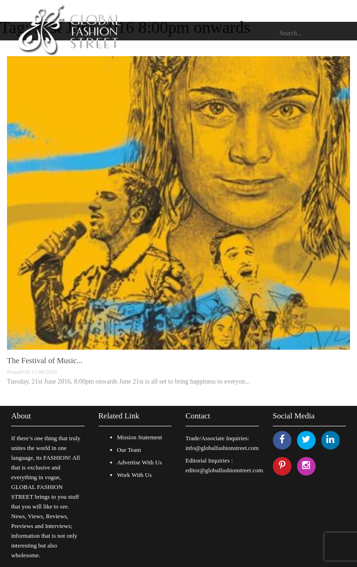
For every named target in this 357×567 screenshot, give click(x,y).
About (21, 415)
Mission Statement (139, 437)
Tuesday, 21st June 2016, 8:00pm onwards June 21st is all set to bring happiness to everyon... (128, 381)
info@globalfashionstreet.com (221, 447)
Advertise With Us (139, 462)
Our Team (129, 449)
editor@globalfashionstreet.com (224, 470)
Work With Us (134, 474)
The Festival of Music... (44, 360)
